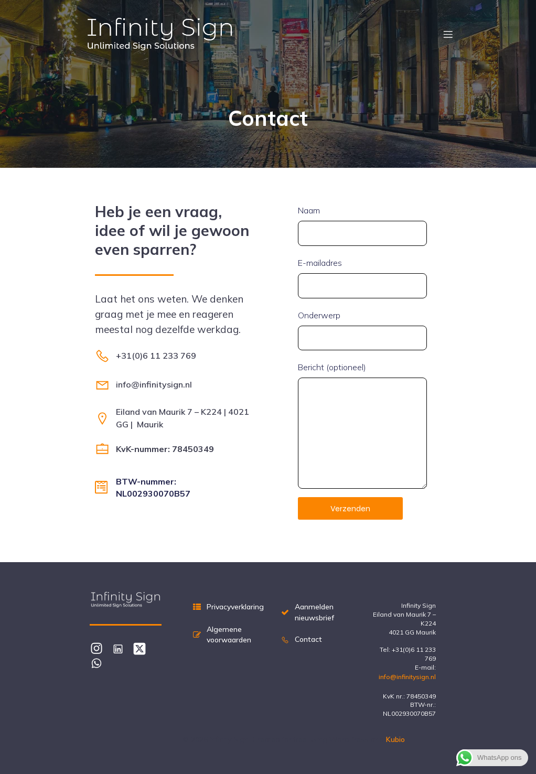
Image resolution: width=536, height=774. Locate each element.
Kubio (395, 739)
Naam (362, 225)
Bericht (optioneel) (362, 425)
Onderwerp (362, 330)
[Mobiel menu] (448, 34)
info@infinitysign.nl (407, 677)
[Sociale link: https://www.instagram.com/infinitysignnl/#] (100, 648)
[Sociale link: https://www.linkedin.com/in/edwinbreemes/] (122, 648)
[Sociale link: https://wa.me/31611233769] (100, 662)
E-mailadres (362, 277)
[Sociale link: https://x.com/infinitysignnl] (143, 648)
